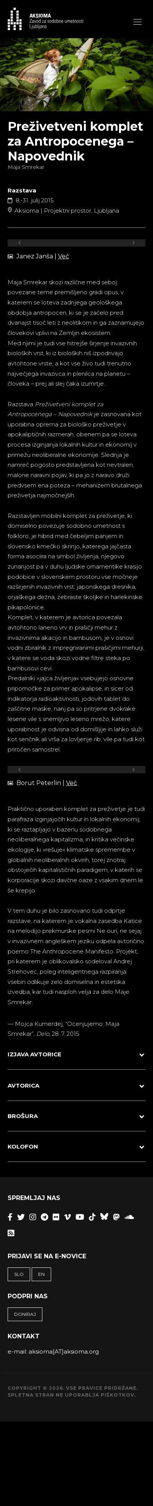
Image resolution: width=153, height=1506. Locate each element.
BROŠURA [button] (23, 1117)
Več (63, 256)
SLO (19, 1275)
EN (41, 1275)
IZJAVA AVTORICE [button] (34, 1055)
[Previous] (20, 243)
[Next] (133, 243)
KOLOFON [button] (23, 1148)
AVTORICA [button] (23, 1087)
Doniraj (25, 1316)
